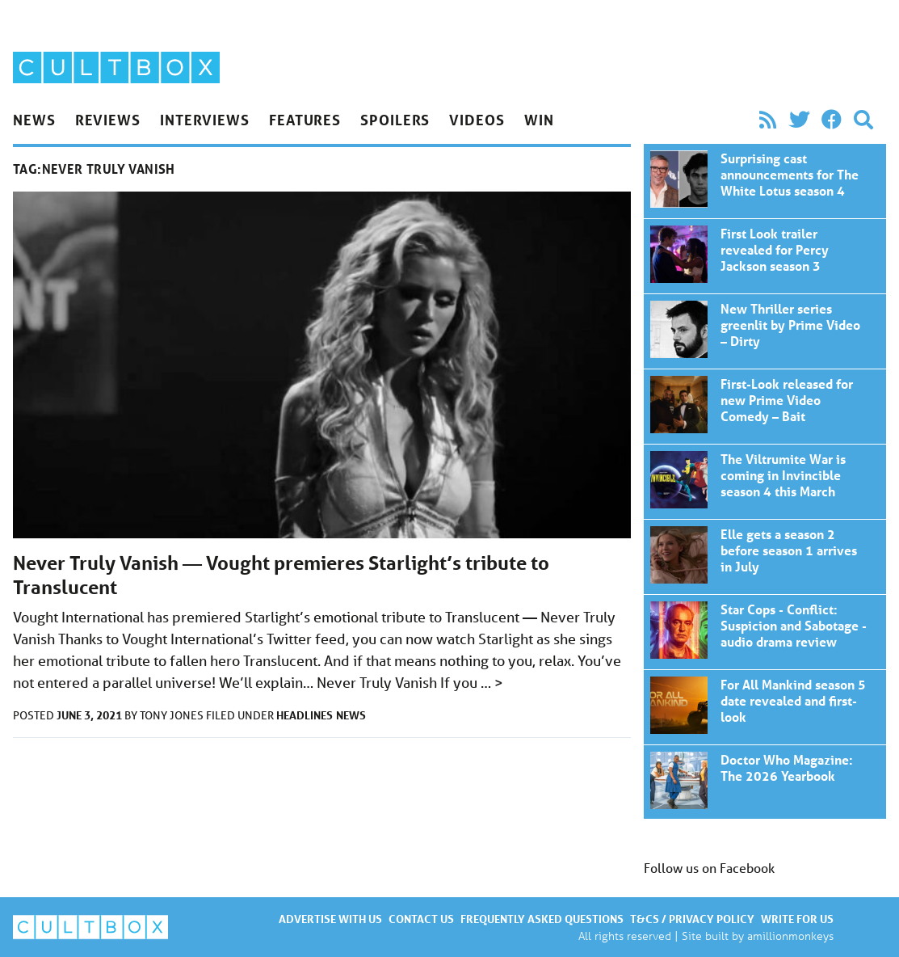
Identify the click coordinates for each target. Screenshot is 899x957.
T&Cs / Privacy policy (692, 918)
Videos (476, 120)
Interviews (205, 120)
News (34, 120)
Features (305, 120)
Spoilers (395, 120)
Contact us (421, 918)
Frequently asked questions (542, 918)
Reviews (108, 120)
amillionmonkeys (790, 935)
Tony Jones (173, 715)
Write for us (797, 918)
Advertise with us (330, 918)
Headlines (304, 715)
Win (539, 120)
